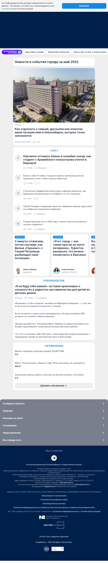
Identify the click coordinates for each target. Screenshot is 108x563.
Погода (39, 38)
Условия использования (90, 514)
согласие (6, 8)
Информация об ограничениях (54, 498)
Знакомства (26, 38)
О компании (54, 427)
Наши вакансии (54, 435)
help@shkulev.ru (50, 489)
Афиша (77, 38)
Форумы (49, 38)
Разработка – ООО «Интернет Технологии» (54, 544)
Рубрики (54, 413)
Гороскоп (97, 38)
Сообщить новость (54, 405)
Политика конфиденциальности (66, 514)
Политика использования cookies (54, 502)
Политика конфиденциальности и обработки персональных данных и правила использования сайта (54, 510)
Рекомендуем (54, 288)
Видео (86, 38)
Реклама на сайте (54, 420)
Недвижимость (10, 38)
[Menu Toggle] (3, 44)
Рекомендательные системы (54, 506)
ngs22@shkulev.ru (66, 485)
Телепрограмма (63, 38)
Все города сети (54, 442)
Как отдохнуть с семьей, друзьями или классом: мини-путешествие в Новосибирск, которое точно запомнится (50, 132)
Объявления (54, 348)
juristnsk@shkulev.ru (82, 487)
